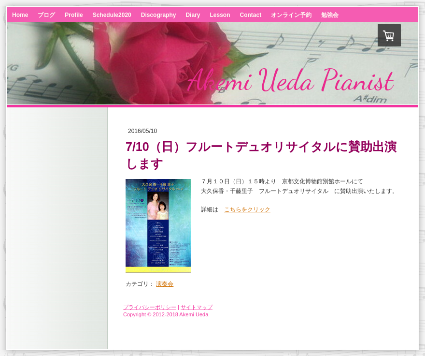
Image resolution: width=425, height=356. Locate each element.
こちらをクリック (247, 209)
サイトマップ (196, 307)
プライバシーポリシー (149, 307)
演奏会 (164, 284)
